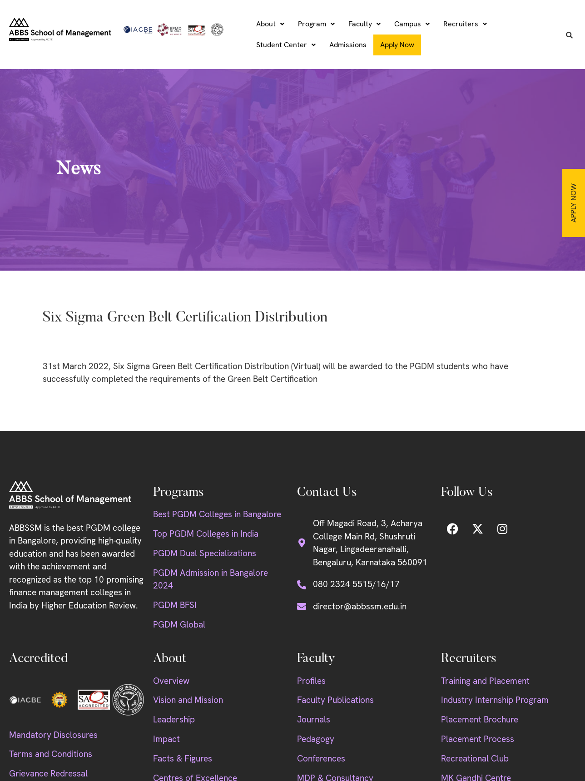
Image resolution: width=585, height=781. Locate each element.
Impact (166, 739)
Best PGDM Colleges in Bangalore (217, 514)
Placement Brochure (479, 719)
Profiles (311, 681)
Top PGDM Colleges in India (205, 533)
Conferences (321, 758)
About (270, 24)
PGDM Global (179, 624)
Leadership (174, 719)
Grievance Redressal (48, 773)
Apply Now (573, 202)
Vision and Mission (188, 700)
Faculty (364, 24)
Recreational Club (475, 758)
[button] (270, 24)
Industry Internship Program (495, 700)
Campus (412, 24)
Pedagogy (315, 739)
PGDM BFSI (175, 605)
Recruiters (465, 24)
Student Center (286, 44)
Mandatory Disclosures (53, 735)
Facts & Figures (182, 758)
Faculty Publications (335, 700)
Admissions (348, 44)
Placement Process (477, 739)
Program (316, 24)
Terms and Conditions (50, 754)
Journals (313, 719)
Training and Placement (485, 681)
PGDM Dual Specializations (204, 553)
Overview (171, 681)
